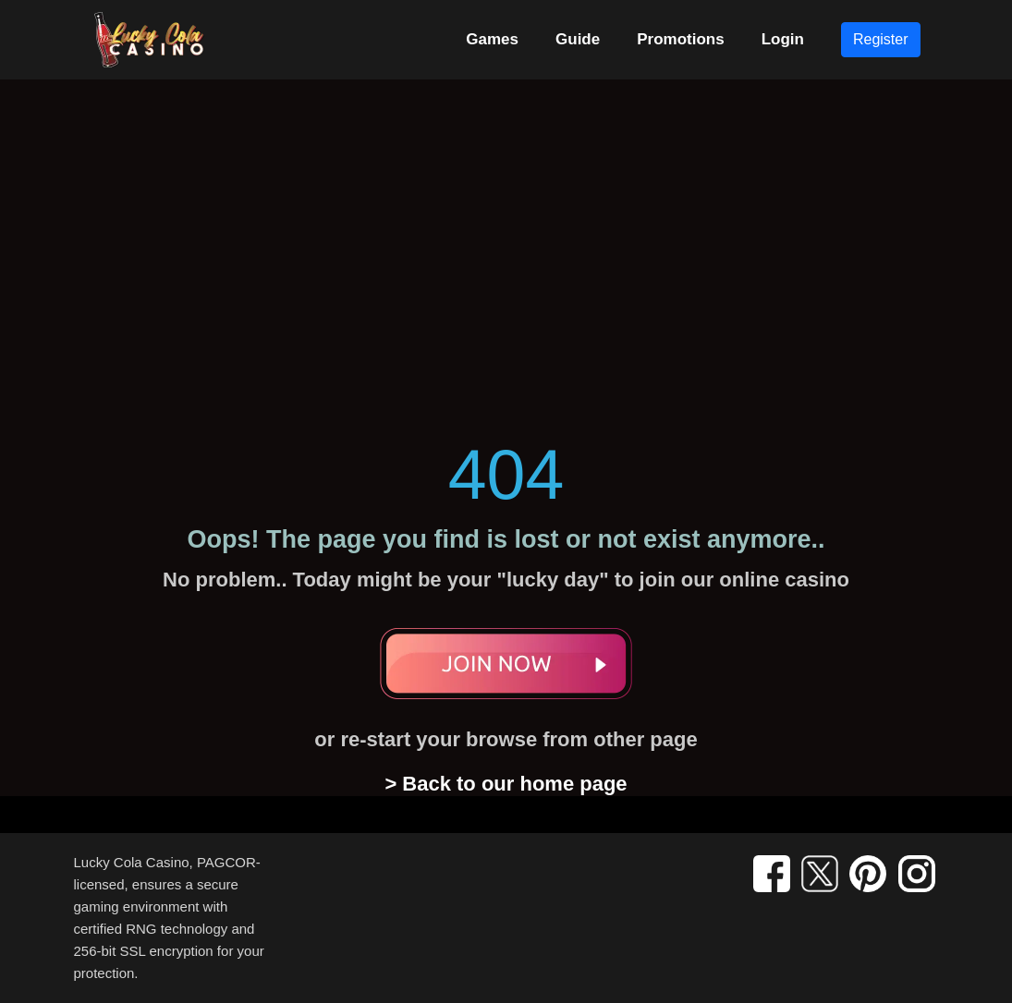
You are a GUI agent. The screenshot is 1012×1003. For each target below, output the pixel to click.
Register (880, 39)
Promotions (680, 39)
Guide (577, 39)
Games (492, 39)
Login (783, 39)
